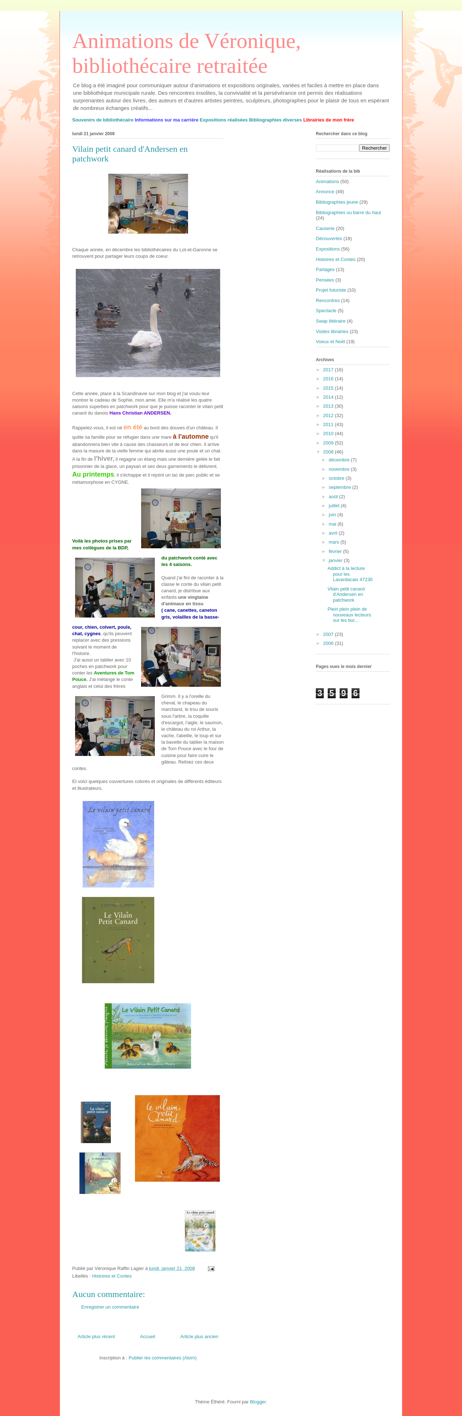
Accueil (147, 1336)
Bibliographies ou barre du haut (348, 212)
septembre (340, 487)
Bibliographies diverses (275, 120)
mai (333, 524)
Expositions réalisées (224, 120)
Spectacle (326, 310)
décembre (340, 460)
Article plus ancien (199, 1336)
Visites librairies (332, 331)
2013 (329, 406)
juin (333, 514)
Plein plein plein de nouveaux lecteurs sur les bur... (349, 614)
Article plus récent (96, 1336)
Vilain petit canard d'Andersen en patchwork (346, 594)
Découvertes (329, 238)
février (336, 551)
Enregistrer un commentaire (110, 1307)
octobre (337, 478)
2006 (329, 643)
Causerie (325, 228)
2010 (329, 433)
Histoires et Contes (112, 1276)
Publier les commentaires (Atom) (162, 1357)
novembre (340, 469)
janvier (336, 560)
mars (335, 542)
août (334, 496)
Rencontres (328, 300)
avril (334, 533)
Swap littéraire (330, 321)
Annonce (325, 191)
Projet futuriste (331, 290)
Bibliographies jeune (337, 202)
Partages (325, 269)
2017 (329, 369)
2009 (329, 443)
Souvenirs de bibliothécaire (103, 120)
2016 (329, 378)
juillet (335, 505)
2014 (329, 397)
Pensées (325, 280)
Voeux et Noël (330, 341)
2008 (329, 452)
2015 (329, 388)
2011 (329, 424)
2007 (329, 634)
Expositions (328, 249)
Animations (327, 181)
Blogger (258, 1401)
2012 (329, 415)
